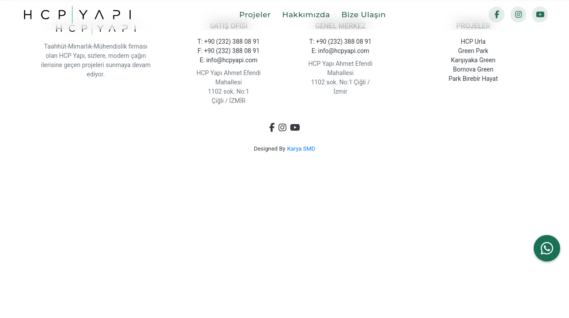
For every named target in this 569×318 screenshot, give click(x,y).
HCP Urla (473, 41)
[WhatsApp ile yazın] (547, 248)
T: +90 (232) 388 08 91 (228, 41)
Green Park (473, 50)
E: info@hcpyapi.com (228, 60)
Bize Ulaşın (368, 14)
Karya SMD (301, 148)
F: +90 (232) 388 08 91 (229, 50)
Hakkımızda (310, 14)
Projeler (259, 14)
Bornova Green (473, 69)
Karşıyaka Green (473, 60)
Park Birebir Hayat (473, 78)
